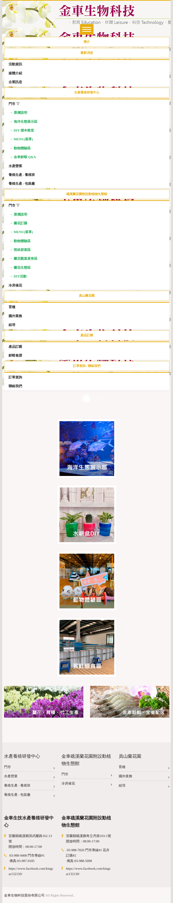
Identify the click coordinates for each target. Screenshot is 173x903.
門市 (29, 768)
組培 (144, 786)
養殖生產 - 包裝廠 (29, 795)
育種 (144, 768)
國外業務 (144, 777)
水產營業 (29, 777)
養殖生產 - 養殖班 (29, 786)
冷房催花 (86, 784)
